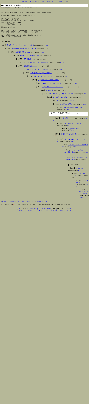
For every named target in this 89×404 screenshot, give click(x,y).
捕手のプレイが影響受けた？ (29, 58)
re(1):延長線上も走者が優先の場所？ (61, 96)
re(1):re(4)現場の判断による (73, 110)
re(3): (58, 103)
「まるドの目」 (68, 211)
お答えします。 (81, 170)
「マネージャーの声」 (42, 212)
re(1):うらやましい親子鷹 (72, 126)
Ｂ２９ (46, 47)
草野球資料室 (48, 211)
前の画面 (24, 1)
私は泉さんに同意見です (69, 136)
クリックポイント (34, 1)
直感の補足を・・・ (30, 68)
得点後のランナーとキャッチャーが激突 (20, 47)
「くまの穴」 (20, 212)
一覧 (43, 1)
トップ (20, 211)
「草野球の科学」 (30, 212)
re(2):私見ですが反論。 (60, 99)
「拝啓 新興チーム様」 (56, 212)
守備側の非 (49, 93)
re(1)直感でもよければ (23, 54)
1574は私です (28, 61)
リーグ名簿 (30, 211)
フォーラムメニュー (61, 1)
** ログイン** (69, 212)
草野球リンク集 (38, 211)
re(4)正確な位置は (66, 106)
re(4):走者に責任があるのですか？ (53, 86)
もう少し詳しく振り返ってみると (38, 65)
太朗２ (42, 54)
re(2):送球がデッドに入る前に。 (45, 79)
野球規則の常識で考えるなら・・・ (24, 51)
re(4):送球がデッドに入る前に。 (52, 89)
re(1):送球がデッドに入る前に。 (41, 75)
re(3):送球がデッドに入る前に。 (48, 82)
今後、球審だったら (67, 120)
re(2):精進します (73, 131)
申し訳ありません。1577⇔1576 (37, 72)
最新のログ (50, 1)
